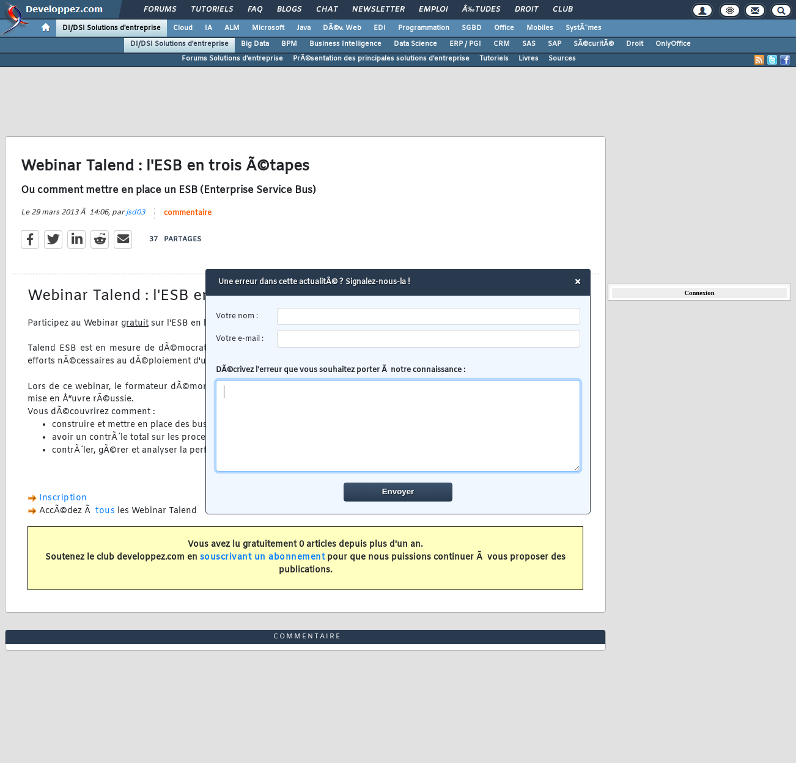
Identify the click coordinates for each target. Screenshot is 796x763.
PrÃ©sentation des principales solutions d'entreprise (381, 58)
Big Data (255, 44)
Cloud (183, 28)
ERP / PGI (465, 44)
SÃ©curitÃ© (593, 44)
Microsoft (268, 28)
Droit (526, 10)
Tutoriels (212, 10)
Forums (159, 10)
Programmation (423, 28)
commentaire (188, 213)
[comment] (398, 426)
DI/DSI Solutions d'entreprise (111, 28)
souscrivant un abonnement (262, 557)
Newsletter (378, 10)
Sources (562, 58)
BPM (289, 44)
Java (304, 28)
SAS (529, 44)
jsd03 (135, 212)
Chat (327, 10)
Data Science (415, 44)
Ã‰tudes (481, 10)
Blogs (289, 10)
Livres (528, 58)
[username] (429, 317)
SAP (554, 44)
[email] (429, 339)
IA (208, 28)
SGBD (472, 28)
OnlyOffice (673, 44)
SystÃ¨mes (584, 28)
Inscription (63, 498)
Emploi (433, 10)
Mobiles (539, 28)
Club (562, 10)
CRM (501, 44)
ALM (232, 28)
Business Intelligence (345, 44)
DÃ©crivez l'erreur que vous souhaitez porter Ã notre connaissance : (398, 418)
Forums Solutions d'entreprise (232, 58)
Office (504, 28)
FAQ (254, 10)
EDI (380, 28)
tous (105, 511)
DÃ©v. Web (342, 28)
